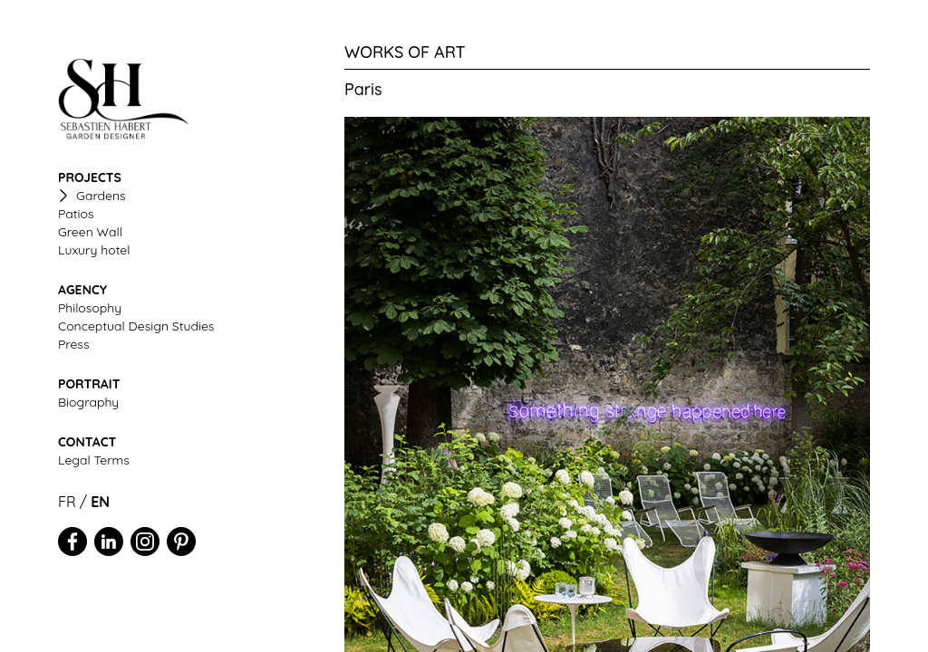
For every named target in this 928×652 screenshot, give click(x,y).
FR (67, 502)
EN (100, 502)
